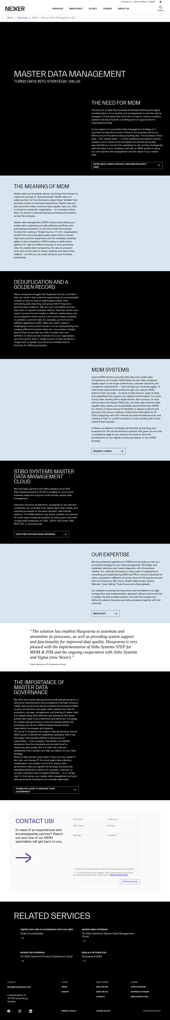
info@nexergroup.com (19, 987)
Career (107, 8)
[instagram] (19, 1011)
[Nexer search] (161, 7)
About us (123, 8)
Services (57, 8)
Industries (76, 8)
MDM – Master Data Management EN (53, 18)
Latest (93, 8)
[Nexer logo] (15, 9)
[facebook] (8, 1011)
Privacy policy (69, 1011)
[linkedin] (30, 1011)
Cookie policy (103, 1011)
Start (10, 17)
